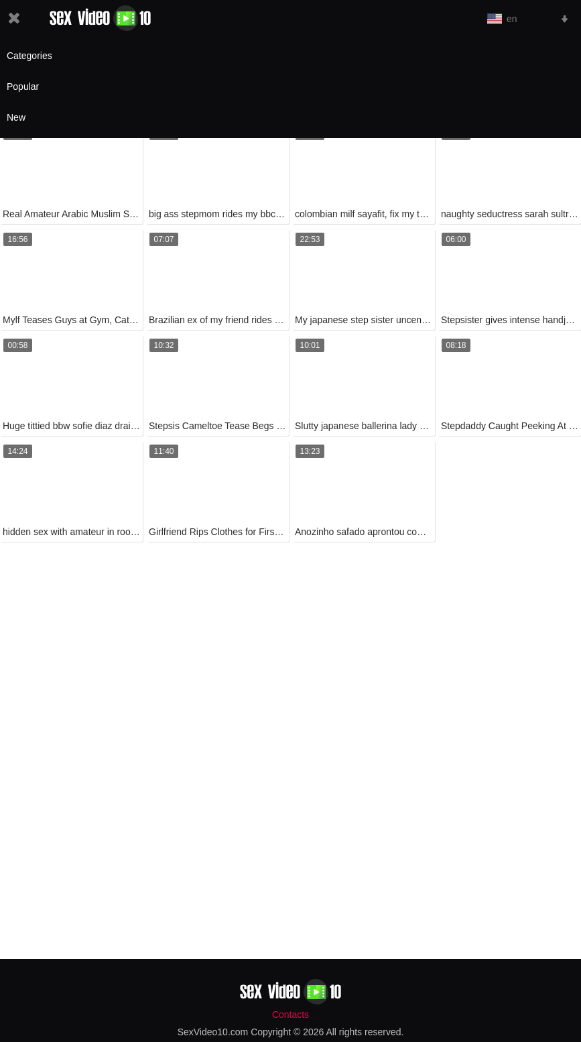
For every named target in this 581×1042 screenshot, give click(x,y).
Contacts (290, 1014)
